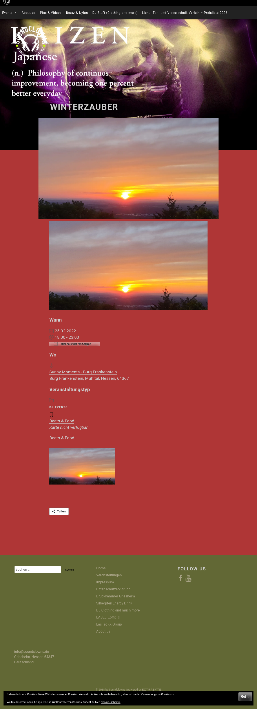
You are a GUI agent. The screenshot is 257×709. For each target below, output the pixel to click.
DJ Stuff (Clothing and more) (115, 12)
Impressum (105, 582)
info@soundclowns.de (31, 651)
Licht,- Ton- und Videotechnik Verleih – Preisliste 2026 (185, 12)
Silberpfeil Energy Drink (114, 603)
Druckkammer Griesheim (115, 596)
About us (29, 12)
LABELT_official (108, 617)
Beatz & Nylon (77, 12)
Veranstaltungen (109, 575)
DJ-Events (58, 407)
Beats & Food (61, 420)
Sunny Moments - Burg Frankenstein (83, 371)
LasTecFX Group (109, 624)
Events (9, 12)
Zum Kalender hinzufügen (72, 344)
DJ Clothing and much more (118, 610)
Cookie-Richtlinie (110, 702)
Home (101, 568)
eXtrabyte (151, 689)
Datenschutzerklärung (113, 589)
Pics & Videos (51, 12)
